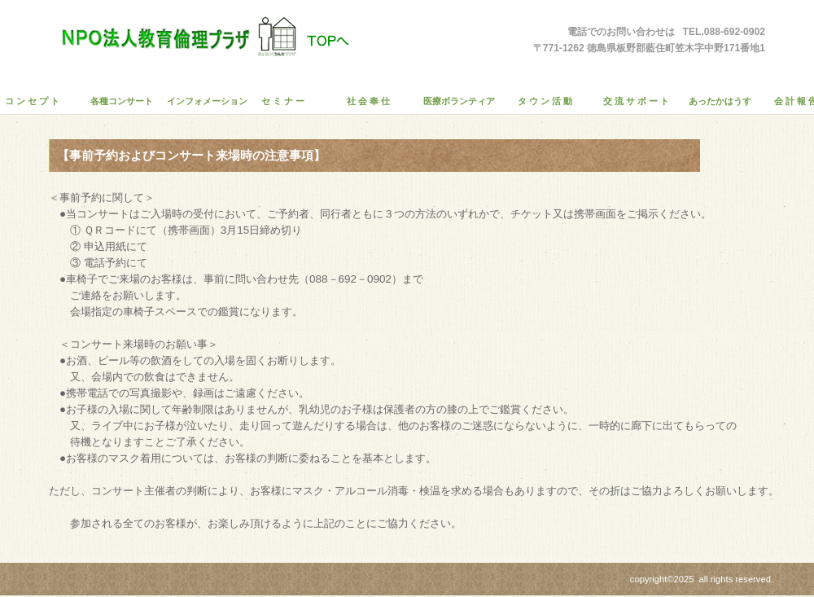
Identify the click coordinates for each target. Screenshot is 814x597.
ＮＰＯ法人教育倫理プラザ (199, 37)
